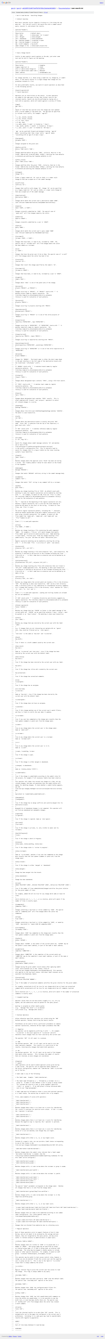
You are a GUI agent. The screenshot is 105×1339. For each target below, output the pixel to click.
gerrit (13, 8)
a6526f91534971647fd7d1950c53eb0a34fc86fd (38, 8)
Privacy (15, 1336)
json (102, 1336)
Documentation (64, 8)
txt (98, 1336)
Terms (19, 1336)
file (45, 12)
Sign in (101, 2)
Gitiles (10, 1336)
